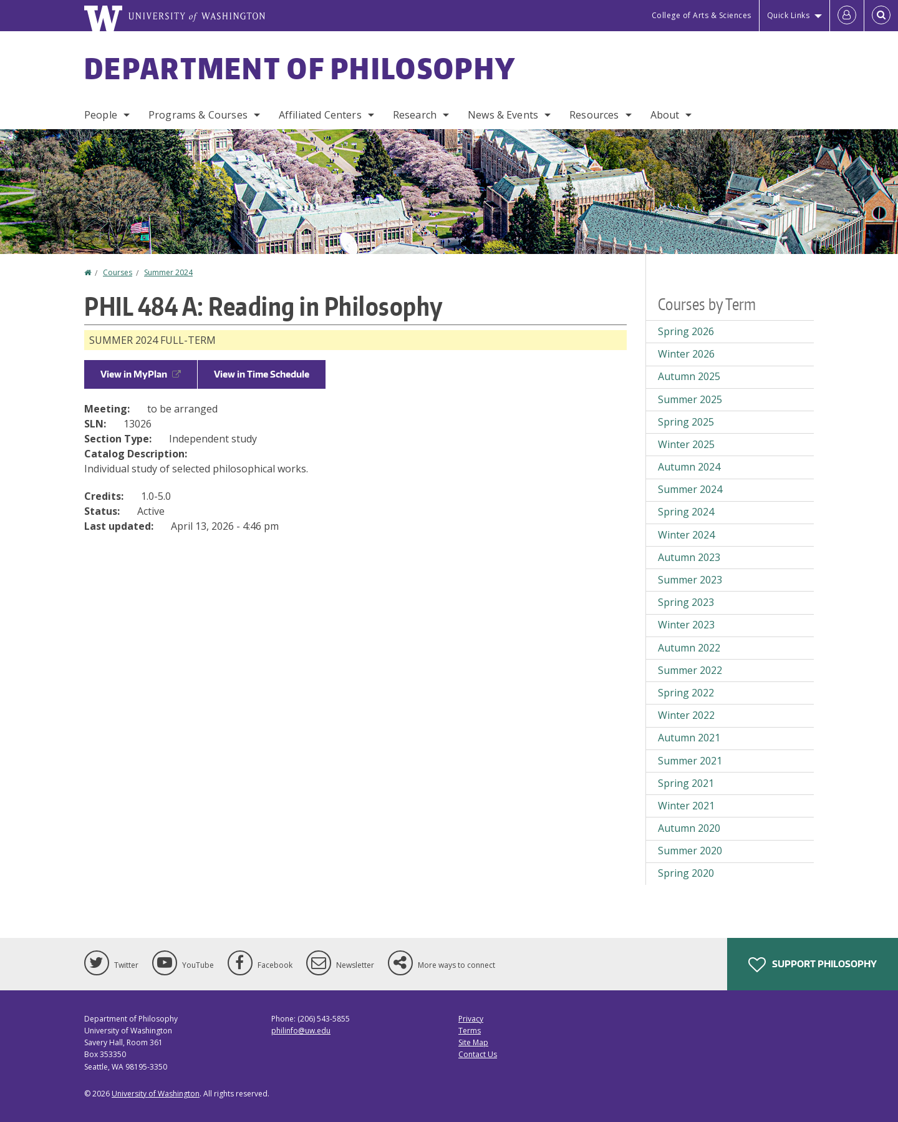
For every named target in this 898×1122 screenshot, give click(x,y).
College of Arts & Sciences (701, 15)
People (100, 115)
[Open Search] (881, 15)
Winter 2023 (686, 625)
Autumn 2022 (689, 648)
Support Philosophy (812, 964)
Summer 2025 (690, 399)
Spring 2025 (686, 422)
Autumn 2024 (689, 467)
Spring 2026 (686, 331)
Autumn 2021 (689, 737)
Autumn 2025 (689, 376)
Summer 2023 (690, 580)
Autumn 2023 (689, 557)
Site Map (473, 1042)
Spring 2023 (686, 602)
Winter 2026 (686, 354)
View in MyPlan (140, 374)
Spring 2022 (686, 693)
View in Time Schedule (261, 374)
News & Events (503, 115)
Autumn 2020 (689, 828)
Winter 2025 (686, 444)
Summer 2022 (690, 670)
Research (415, 115)
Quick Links (788, 15)
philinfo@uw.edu (301, 1030)
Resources (594, 115)
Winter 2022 (686, 715)
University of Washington (156, 1093)
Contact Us (477, 1054)
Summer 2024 (168, 272)
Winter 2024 (686, 535)
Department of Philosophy (300, 68)
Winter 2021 (686, 805)
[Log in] (847, 15)
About (665, 115)
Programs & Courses (198, 115)
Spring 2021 (686, 783)
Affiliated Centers (320, 115)
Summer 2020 (690, 850)
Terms (469, 1030)
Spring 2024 (686, 512)
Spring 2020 (686, 873)
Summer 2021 (690, 761)
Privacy (470, 1018)
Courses (117, 272)
